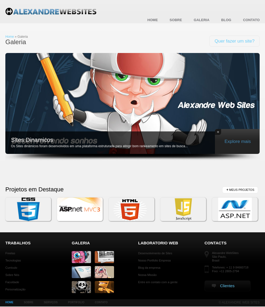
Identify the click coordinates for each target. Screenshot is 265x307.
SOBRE (28, 302)
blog (226, 20)
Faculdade (12, 282)
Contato (251, 20)
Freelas (10, 253)
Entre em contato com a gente (157, 282)
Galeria (202, 20)
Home (152, 20)
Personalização (15, 289)
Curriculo (11, 267)
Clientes (223, 285)
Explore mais (233, 136)
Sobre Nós (12, 274)
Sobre (176, 20)
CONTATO (101, 302)
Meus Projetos (240, 190)
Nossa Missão (147, 274)
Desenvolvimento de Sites (155, 253)
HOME (9, 302)
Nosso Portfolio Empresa (154, 260)
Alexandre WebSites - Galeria (51, 12)
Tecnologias (13, 260)
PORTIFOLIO (76, 302)
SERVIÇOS (51, 302)
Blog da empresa (149, 267)
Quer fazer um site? (235, 41)
